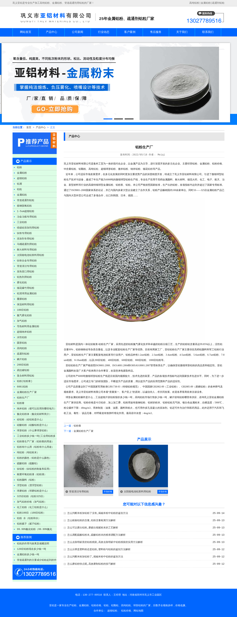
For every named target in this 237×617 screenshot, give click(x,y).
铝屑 (19, 184)
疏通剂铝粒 (218, 3)
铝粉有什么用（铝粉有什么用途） (35, 447)
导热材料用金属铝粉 (28, 326)
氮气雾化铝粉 (24, 315)
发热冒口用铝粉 (25, 271)
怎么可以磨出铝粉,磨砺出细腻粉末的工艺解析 (92, 527)
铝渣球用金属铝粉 (27, 293)
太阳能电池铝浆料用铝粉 (30, 255)
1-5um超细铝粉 (25, 211)
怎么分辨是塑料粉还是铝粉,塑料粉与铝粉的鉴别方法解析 (99, 549)
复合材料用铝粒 (25, 375)
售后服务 (155, 32)
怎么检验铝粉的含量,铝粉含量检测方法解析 (91, 520)
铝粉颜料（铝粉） (27, 480)
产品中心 (51, 32)
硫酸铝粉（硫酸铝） (28, 463)
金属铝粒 (22, 194)
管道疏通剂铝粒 (25, 200)
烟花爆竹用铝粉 (25, 288)
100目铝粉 (23, 310)
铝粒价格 (126, 610)
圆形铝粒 (22, 342)
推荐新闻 (26, 537)
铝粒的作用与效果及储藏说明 (33, 543)
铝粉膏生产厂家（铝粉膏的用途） (35, 441)
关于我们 (182, 32)
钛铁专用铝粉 (24, 233)
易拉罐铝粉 (23, 370)
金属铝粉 (206, 3)
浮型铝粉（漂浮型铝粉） (30, 485)
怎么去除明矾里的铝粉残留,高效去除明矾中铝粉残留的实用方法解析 (105, 542)
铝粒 (19, 189)
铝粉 (19, 167)
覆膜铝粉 (22, 299)
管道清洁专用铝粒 (27, 266)
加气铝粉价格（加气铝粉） (32, 501)
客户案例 (129, 32)
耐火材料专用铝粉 (27, 249)
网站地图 (138, 610)
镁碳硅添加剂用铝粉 (28, 227)
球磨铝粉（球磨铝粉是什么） (33, 490)
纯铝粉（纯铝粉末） (28, 452)
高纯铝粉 (22, 348)
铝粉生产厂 (23, 397)
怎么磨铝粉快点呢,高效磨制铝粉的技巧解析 (91, 564)
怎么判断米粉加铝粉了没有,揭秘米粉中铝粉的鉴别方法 (97, 513)
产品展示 (26, 161)
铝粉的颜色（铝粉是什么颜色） (34, 458)
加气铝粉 (22, 321)
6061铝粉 (22, 386)
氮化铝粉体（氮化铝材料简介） (34, 414)
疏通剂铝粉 (23, 353)
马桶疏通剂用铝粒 (27, 244)
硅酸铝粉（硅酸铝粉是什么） (33, 425)
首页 (28, 127)
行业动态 (103, 32)
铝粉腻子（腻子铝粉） (29, 523)
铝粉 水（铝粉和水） (29, 518)
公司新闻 (77, 32)
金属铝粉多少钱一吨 (28, 554)
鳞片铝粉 (22, 359)
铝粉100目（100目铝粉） (31, 512)
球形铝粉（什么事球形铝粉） (33, 430)
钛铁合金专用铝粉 (27, 260)
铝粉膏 (20, 403)
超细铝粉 (22, 178)
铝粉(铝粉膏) (24, 381)
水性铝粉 (22, 337)
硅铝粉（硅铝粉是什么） (30, 419)
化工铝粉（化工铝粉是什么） (33, 507)
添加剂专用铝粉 (25, 238)
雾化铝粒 (22, 282)
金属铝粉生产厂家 (27, 392)
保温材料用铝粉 (25, 304)
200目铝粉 (23, 364)
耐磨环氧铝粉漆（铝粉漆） (32, 474)
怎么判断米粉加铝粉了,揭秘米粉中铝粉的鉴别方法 (95, 556)
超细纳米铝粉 (24, 332)
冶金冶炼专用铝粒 (27, 216)
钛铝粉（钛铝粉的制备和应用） (34, 469)
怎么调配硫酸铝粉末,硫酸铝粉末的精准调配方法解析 (96, 535)
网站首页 (25, 32)
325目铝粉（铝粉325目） (31, 496)
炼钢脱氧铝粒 (24, 205)
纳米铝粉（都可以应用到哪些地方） (37, 408)
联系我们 (208, 32)
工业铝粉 (22, 222)
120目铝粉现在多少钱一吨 (31, 549)
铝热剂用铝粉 (24, 277)
